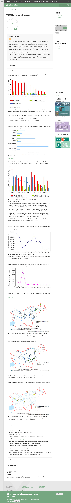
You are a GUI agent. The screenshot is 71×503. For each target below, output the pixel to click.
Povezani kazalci (42, 486)
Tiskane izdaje (25, 489)
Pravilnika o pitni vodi (22, 439)
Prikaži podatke (11, 122)
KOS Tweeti (57, 48)
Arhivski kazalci (41, 487)
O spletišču (24, 486)
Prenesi (57, 95)
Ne (61, 494)
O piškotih (17, 501)
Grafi (56, 36)
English (59, 17)
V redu (58, 494)
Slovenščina (60, 15)
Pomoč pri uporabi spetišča (27, 487)
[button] (69, 1)
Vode (12, 9)
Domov (7, 9)
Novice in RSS (24, 490)
